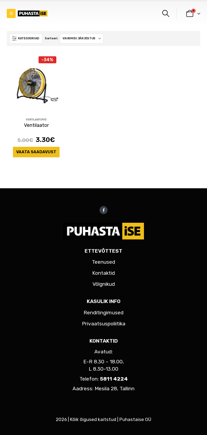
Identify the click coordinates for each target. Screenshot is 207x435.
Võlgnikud (103, 284)
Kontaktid (103, 273)
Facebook (103, 210)
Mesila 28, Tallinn (114, 388)
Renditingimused (103, 312)
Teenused (103, 262)
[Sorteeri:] (81, 38)
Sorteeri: (51, 38)
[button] (11, 13)
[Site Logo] (32, 14)
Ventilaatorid (36, 119)
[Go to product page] (36, 83)
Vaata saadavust (36, 151)
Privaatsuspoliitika (103, 324)
